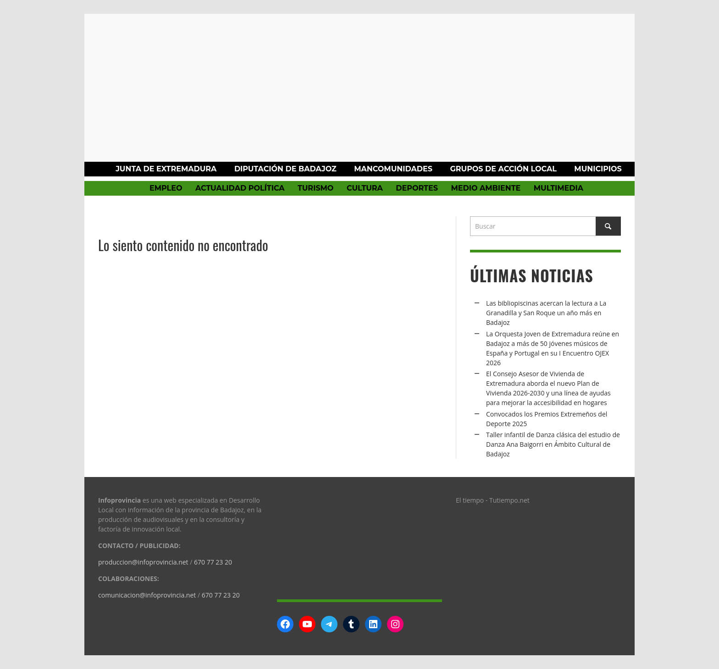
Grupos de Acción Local (503, 169)
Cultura (365, 188)
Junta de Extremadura (166, 169)
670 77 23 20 (213, 562)
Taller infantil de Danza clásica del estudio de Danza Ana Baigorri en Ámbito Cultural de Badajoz (553, 444)
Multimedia (558, 188)
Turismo (315, 188)
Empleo (165, 188)
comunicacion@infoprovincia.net (147, 595)
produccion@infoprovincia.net (143, 562)
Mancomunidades (393, 169)
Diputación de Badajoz (285, 169)
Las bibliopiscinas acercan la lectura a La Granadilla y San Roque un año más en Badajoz (546, 313)
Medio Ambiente (485, 188)
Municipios (597, 169)
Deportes (417, 188)
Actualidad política (240, 188)
